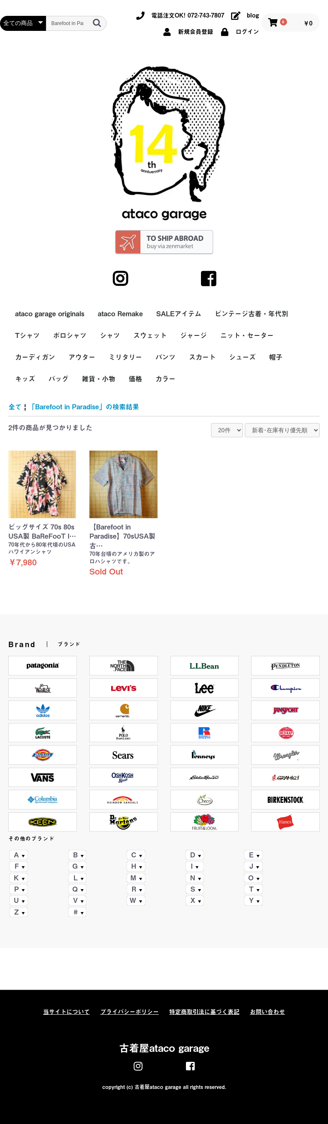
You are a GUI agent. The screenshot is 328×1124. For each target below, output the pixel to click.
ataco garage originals (49, 313)
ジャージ (193, 335)
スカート (202, 357)
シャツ (110, 335)
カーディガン (35, 357)
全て (15, 406)
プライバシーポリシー (129, 1012)
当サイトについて (66, 1012)
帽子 (275, 357)
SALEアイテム (178, 313)
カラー (165, 379)
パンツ (165, 357)
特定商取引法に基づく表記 (204, 1012)
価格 (135, 379)
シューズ (242, 357)
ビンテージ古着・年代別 (251, 313)
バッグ (58, 379)
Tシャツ (27, 335)
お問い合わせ (267, 1012)
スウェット (150, 335)
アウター (82, 357)
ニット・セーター (247, 335)
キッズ (25, 379)
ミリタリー (125, 357)
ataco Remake (120, 313)
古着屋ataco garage (164, 1048)
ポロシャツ (69, 335)
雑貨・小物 (98, 379)
